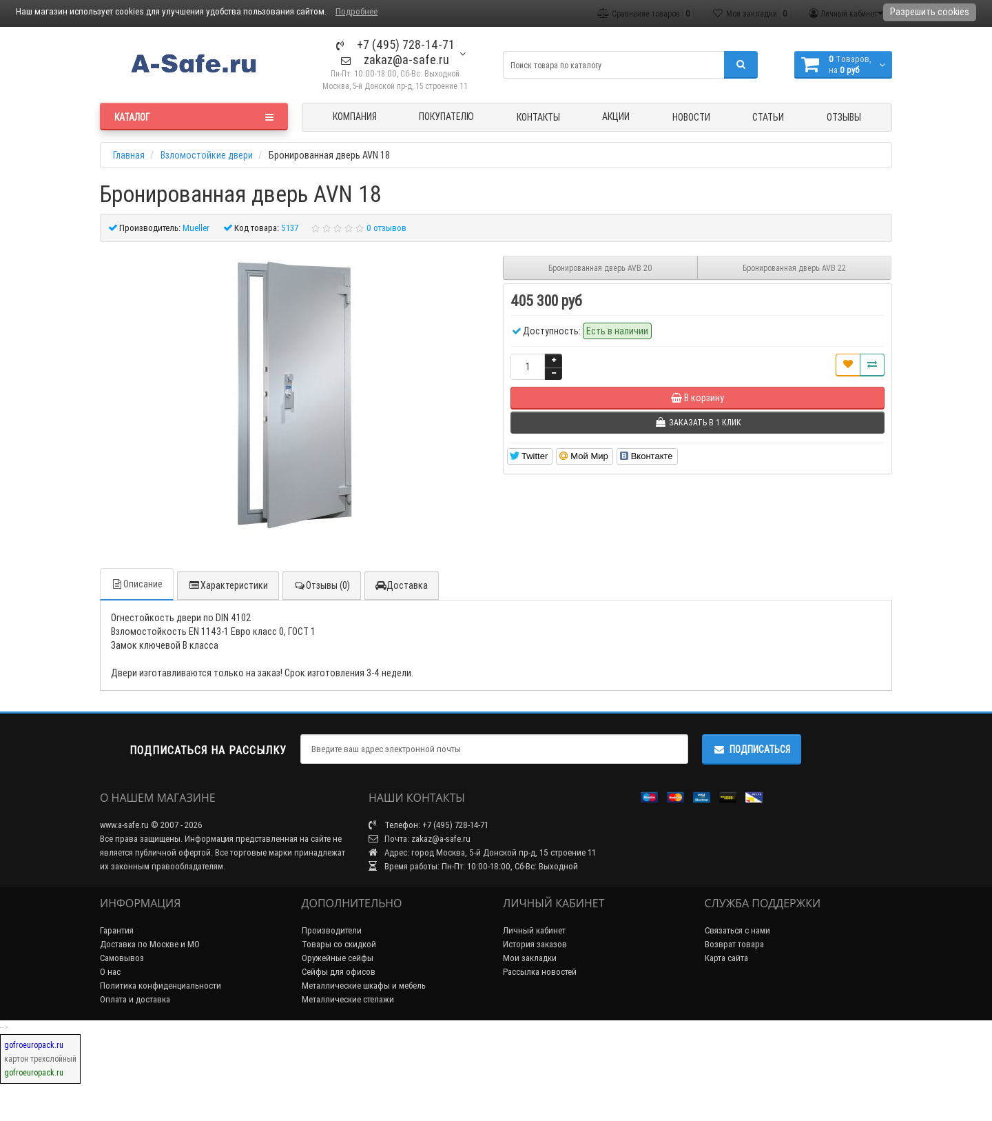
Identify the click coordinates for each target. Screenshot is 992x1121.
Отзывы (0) (321, 585)
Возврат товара (734, 944)
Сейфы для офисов (338, 972)
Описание (137, 584)
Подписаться (751, 749)
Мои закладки (530, 958)
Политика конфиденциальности (160, 985)
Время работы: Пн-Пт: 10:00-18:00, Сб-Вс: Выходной (473, 866)
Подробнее (356, 11)
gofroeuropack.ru (33, 1045)
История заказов (535, 944)
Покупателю (446, 116)
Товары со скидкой (339, 944)
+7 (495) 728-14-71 (395, 44)
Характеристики (228, 585)
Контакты (538, 117)
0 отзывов (386, 228)
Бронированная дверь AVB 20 (600, 268)
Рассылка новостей (540, 972)
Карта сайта (726, 958)
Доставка (401, 585)
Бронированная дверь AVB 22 (794, 268)
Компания (355, 116)
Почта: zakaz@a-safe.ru (420, 839)
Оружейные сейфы (337, 958)
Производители (332, 930)
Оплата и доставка (135, 999)
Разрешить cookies (929, 11)
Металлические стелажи (348, 999)
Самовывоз (122, 958)
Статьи (768, 117)
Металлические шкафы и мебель (364, 985)
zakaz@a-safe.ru (395, 60)
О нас (110, 972)
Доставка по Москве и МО (150, 944)
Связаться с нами (737, 930)
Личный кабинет (534, 930)
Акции (616, 116)
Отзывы (844, 117)
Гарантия (117, 930)
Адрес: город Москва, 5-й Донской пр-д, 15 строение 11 (482, 852)
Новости (691, 117)
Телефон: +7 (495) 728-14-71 (428, 825)
